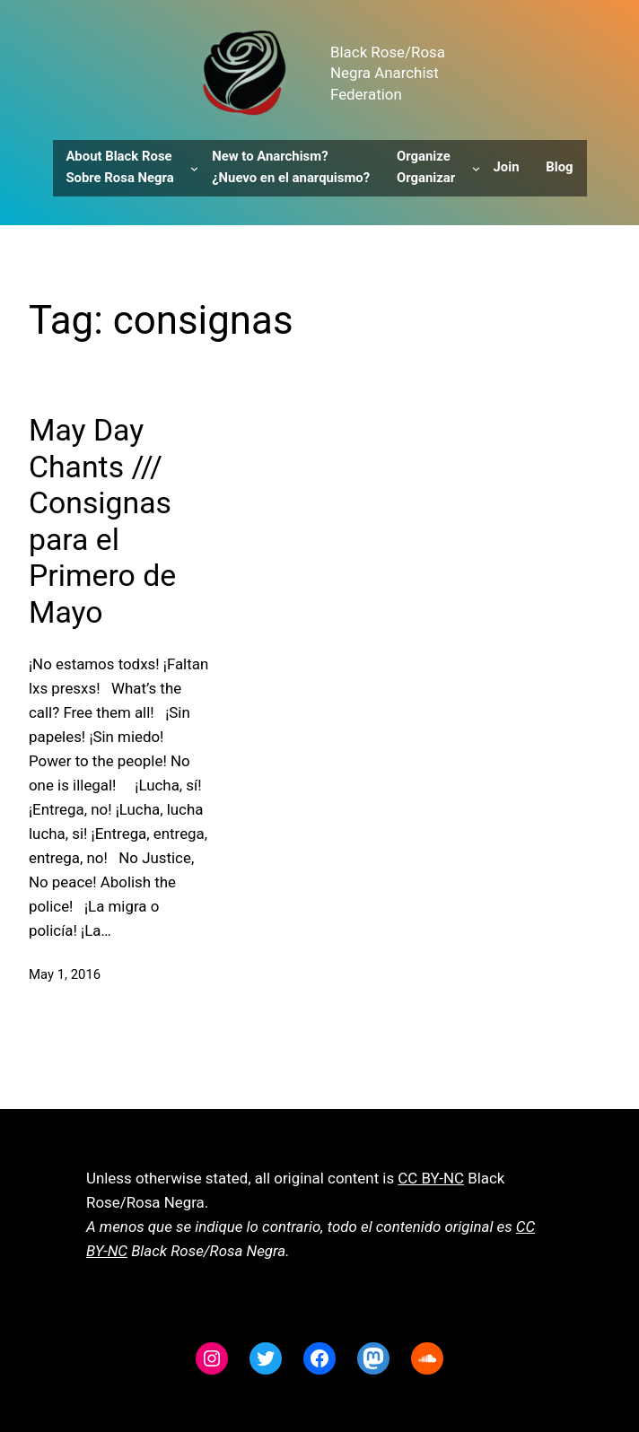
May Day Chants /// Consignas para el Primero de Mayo (102, 521)
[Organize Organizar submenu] (476, 168)
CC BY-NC (431, 1178)
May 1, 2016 (65, 974)
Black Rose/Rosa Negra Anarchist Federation (387, 73)
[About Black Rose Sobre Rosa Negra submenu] (194, 168)
